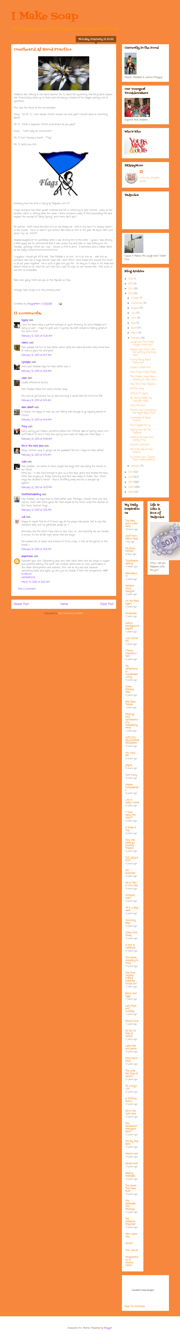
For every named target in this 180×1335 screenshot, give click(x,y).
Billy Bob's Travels (130, 703)
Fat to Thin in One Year (131, 884)
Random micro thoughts (130, 588)
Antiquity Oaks (130, 897)
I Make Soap (45, 16)
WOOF (129, 1243)
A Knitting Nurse (130, 1100)
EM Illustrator (130, 872)
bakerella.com (131, 575)
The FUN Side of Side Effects (141, 451)
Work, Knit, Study (131, 934)
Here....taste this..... (131, 1235)
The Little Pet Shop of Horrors (131, 1073)
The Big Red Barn (131, 1143)
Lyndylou (26, 362)
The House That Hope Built (130, 1188)
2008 (131, 492)
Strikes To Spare (139, 393)
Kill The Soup (137, 389)
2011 (130, 477)
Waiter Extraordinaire (132, 787)
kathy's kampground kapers (132, 626)
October (135, 298)
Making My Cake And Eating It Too (141, 439)
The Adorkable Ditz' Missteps (130, 1205)
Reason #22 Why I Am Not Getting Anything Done (143, 352)
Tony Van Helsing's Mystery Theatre (130, 844)
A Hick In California (130, 946)
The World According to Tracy (131, 960)
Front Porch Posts (131, 1060)
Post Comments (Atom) (70, 613)
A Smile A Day (130, 829)
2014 (131, 289)
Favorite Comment (140, 445)
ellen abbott (27, 407)
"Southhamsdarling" (131, 562)
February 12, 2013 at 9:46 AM (36, 439)
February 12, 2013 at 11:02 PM (36, 549)
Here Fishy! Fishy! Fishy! (143, 372)
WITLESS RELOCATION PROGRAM (132, 740)
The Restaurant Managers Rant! (131, 1128)
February (136, 338)
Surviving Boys (130, 922)
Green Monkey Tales (129, 689)
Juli (23, 517)
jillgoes (128, 765)
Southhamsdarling (31, 494)
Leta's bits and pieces (131, 1047)
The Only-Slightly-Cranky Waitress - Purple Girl (131, 978)
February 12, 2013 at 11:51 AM (36, 455)
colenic (24, 343)
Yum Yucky (131, 775)
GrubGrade (131, 613)
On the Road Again (132, 602)
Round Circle (131, 1021)
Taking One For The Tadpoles (140, 431)
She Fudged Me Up (140, 425)
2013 (131, 293)
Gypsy (24, 320)
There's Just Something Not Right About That (143, 411)
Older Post (107, 604)
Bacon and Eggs (130, 995)
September (137, 303)
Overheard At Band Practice (140, 419)
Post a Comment (27, 589)
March (134, 333)
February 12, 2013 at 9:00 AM (36, 371)
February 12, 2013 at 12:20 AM (36, 336)
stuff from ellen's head (131, 537)
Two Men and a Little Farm (131, 523)
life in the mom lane (32, 446)
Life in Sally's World (132, 801)
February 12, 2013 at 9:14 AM (36, 400)
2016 (131, 279)
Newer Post (21, 604)
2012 (131, 472)
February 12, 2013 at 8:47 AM (36, 355)
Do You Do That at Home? (130, 1033)
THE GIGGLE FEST (131, 859)
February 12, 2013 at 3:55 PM (36, 510)
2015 (131, 284)
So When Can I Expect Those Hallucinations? (142, 458)
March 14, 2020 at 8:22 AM (35, 582)
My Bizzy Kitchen (130, 550)
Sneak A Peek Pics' (140, 367)
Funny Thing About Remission (140, 361)
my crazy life (130, 754)
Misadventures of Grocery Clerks (132, 1261)
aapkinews (27, 556)
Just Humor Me (131, 640)
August (135, 308)
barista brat (131, 1163)
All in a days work (131, 909)
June (134, 318)
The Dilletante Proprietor (130, 1221)
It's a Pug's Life (131, 1087)
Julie (23, 462)
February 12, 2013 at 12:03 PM (36, 487)
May (133, 323)
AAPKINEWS (28, 577)
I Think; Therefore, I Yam (131, 653)
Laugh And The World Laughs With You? (142, 343)
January (136, 466)
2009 (131, 487)
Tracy (24, 426)
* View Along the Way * (130, 815)
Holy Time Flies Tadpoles (143, 384)
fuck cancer (131, 1250)
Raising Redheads (130, 1175)
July (133, 313)
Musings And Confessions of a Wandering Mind (131, 721)
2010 (130, 482)
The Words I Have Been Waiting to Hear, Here (143, 378)
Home (64, 604)
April (134, 328)
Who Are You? (138, 405)
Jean (24, 378)
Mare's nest (131, 1154)
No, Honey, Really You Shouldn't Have (141, 399)
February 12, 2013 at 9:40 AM (36, 420)
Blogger (108, 1328)
